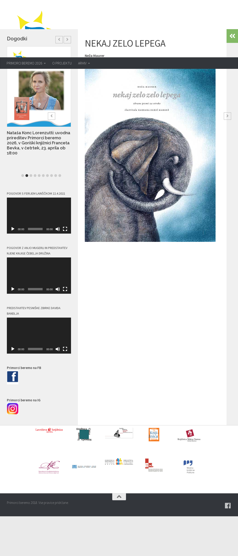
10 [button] (59, 215)
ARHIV (82, 63)
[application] (39, 255)
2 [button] (26, 215)
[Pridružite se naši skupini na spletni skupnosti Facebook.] (228, 545)
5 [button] (39, 215)
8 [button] (51, 215)
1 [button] (22, 215)
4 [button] (35, 215)
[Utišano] (57, 268)
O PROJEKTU (62, 63)
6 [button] (43, 215)
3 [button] (31, 215)
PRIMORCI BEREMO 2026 (24, 63)
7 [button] (47, 215)
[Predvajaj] (13, 268)
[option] (39, 143)
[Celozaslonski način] (65, 268)
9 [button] (55, 215)
